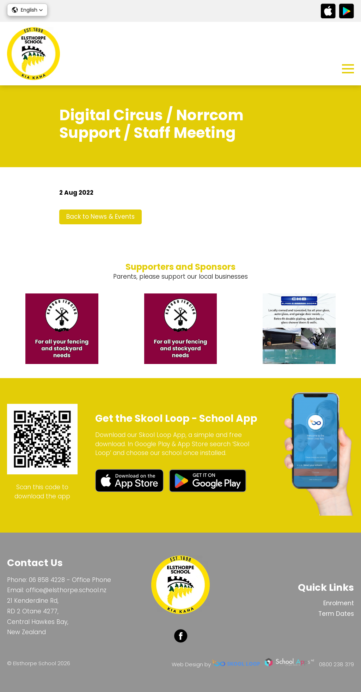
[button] (27, 10)
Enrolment (338, 603)
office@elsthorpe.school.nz (66, 590)
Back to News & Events (100, 216)
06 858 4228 (47, 580)
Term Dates (336, 613)
